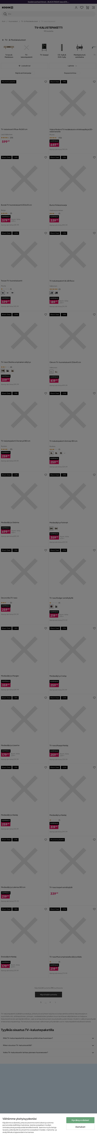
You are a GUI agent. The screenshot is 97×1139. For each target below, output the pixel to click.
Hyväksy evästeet (80, 1120)
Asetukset (80, 1126)
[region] (48, 1126)
